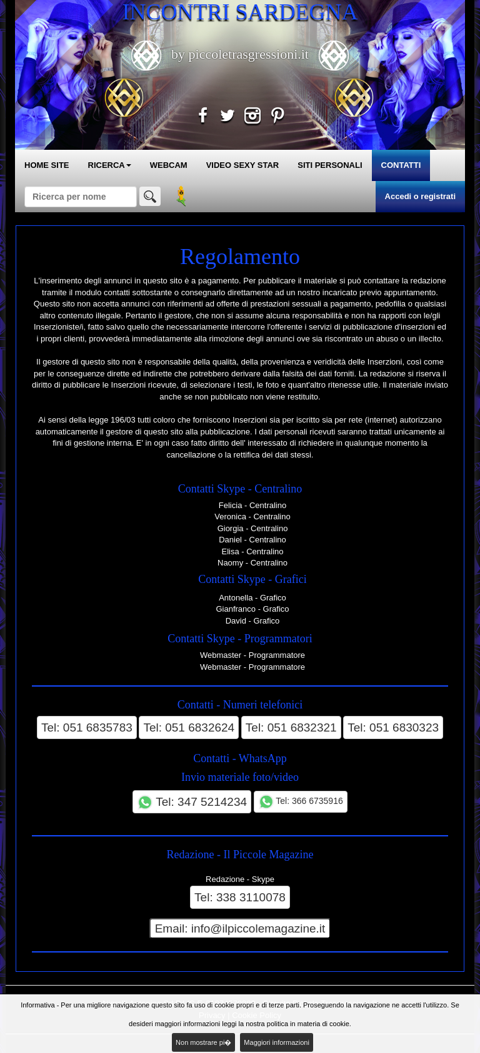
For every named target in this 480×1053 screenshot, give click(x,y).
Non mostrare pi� (203, 1042)
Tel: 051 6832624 (188, 727)
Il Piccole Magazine (269, 854)
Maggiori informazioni (276, 1042)
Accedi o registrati (420, 196)
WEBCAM (169, 165)
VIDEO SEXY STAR (242, 165)
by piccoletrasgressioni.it (240, 54)
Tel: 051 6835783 (86, 727)
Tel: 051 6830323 (393, 727)
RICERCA (109, 165)
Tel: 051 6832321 (291, 727)
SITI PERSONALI (330, 165)
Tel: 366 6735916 (300, 802)
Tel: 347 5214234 (192, 802)
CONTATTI (401, 165)
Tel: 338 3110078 (240, 897)
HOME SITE (46, 165)
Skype (263, 879)
